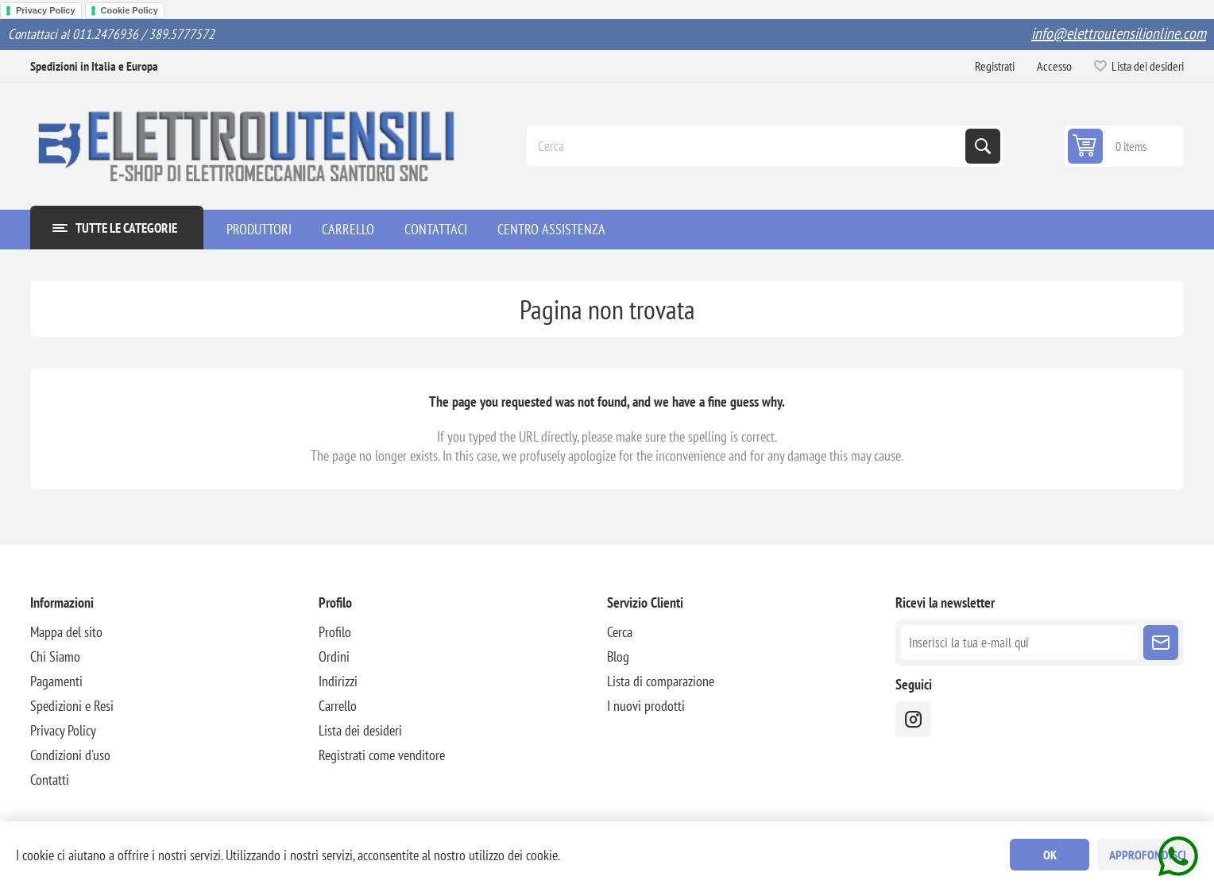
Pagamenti (56, 681)
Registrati (995, 66)
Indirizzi (338, 681)
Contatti (49, 779)
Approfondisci (1147, 855)
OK (1050, 855)
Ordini (334, 656)
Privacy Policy (45, 10)
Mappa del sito (66, 632)
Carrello (338, 706)
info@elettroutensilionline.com (1118, 33)
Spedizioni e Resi (72, 706)
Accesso (1054, 66)
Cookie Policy (129, 10)
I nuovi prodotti (646, 706)
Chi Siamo (55, 656)
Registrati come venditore (382, 755)
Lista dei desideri (360, 730)
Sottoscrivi (1160, 642)
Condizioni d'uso (70, 755)
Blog (618, 656)
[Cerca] (747, 146)
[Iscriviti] (1019, 642)
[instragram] (913, 719)
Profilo (335, 632)
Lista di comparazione (660, 681)
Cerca (982, 146)
